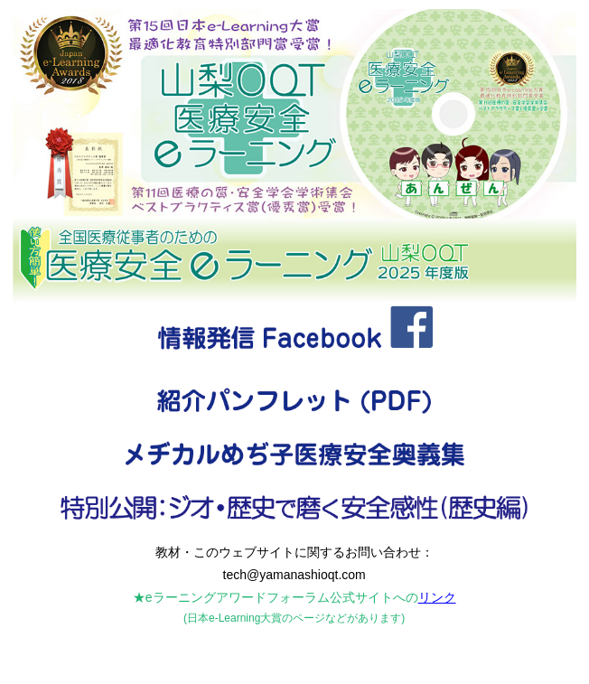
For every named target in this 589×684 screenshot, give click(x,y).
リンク (437, 597)
